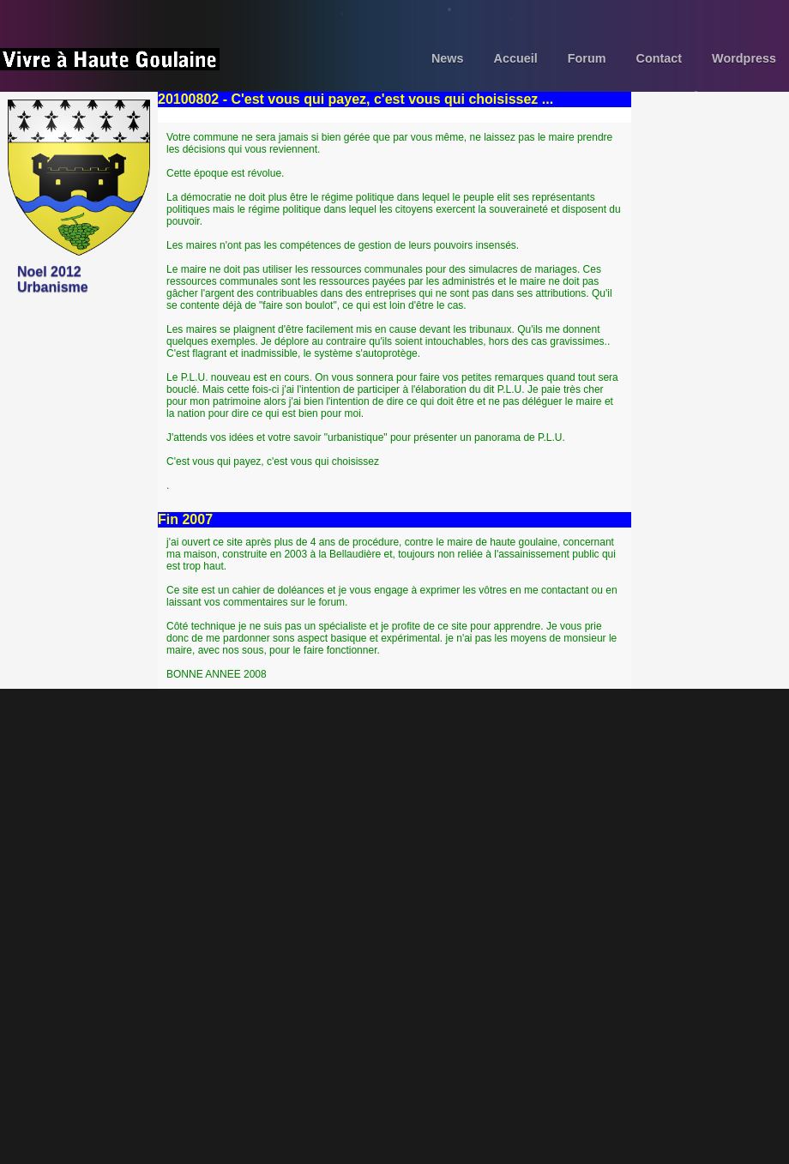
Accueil (516, 58)
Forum (587, 58)
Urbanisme (52, 287)
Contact (659, 58)
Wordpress (744, 58)
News (447, 58)
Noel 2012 (49, 271)
